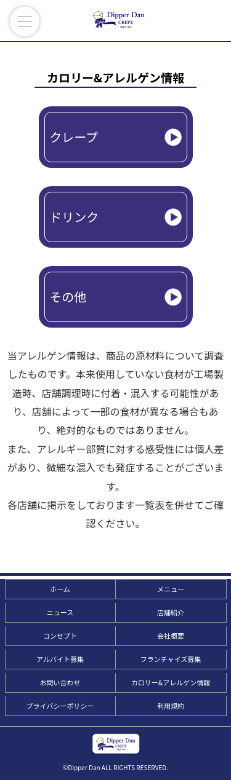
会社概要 (170, 635)
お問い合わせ (60, 682)
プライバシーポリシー (60, 706)
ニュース (60, 612)
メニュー (170, 589)
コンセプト (60, 635)
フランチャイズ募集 (170, 659)
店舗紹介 (170, 612)
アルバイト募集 (60, 659)
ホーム (60, 589)
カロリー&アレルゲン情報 (170, 682)
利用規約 (170, 706)
